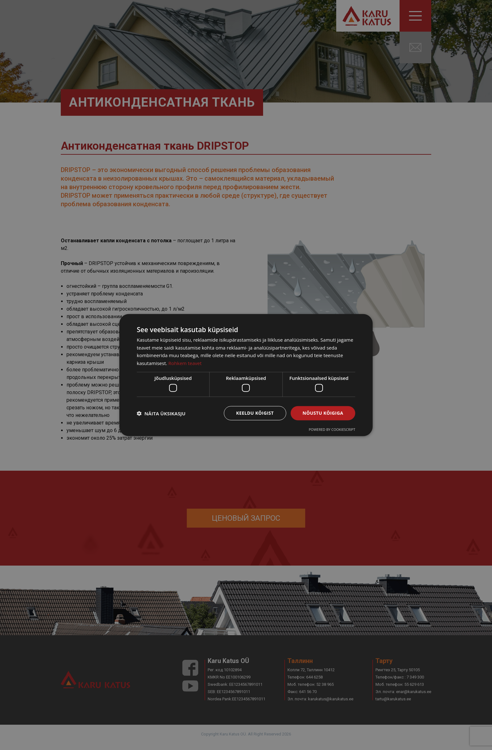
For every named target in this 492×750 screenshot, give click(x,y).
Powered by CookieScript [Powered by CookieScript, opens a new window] (332, 429)
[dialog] (246, 375)
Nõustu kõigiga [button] (323, 413)
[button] (161, 413)
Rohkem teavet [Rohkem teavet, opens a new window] (185, 363)
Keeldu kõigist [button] (255, 413)
